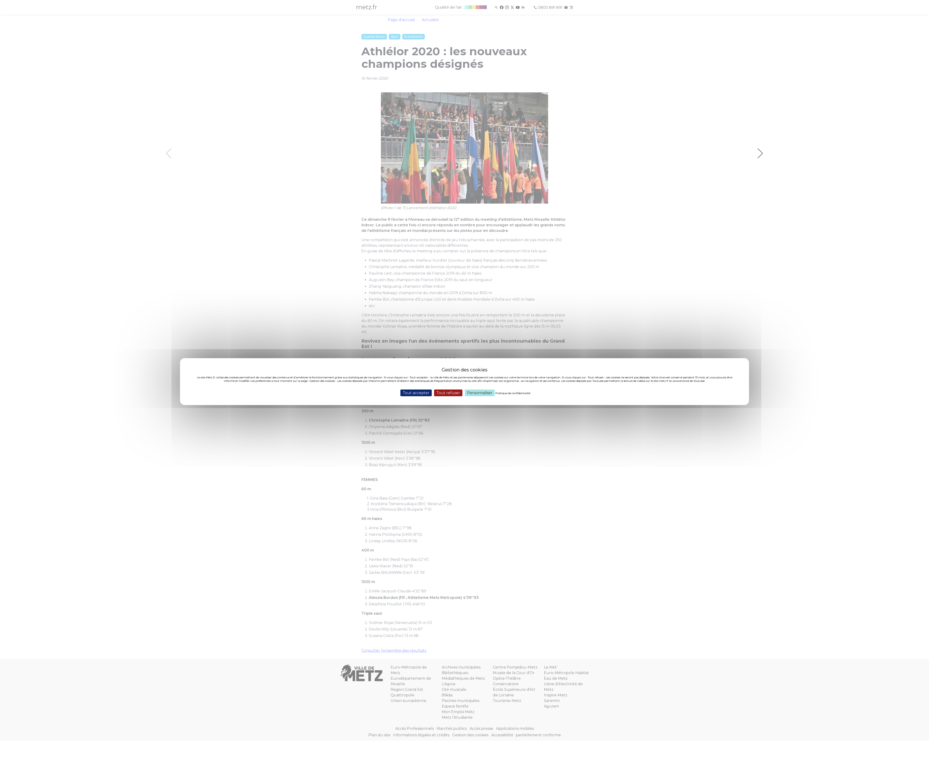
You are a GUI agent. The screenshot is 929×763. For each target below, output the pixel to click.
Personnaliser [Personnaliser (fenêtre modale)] (479, 392)
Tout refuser (448, 392)
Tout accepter (416, 392)
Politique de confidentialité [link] (512, 393)
